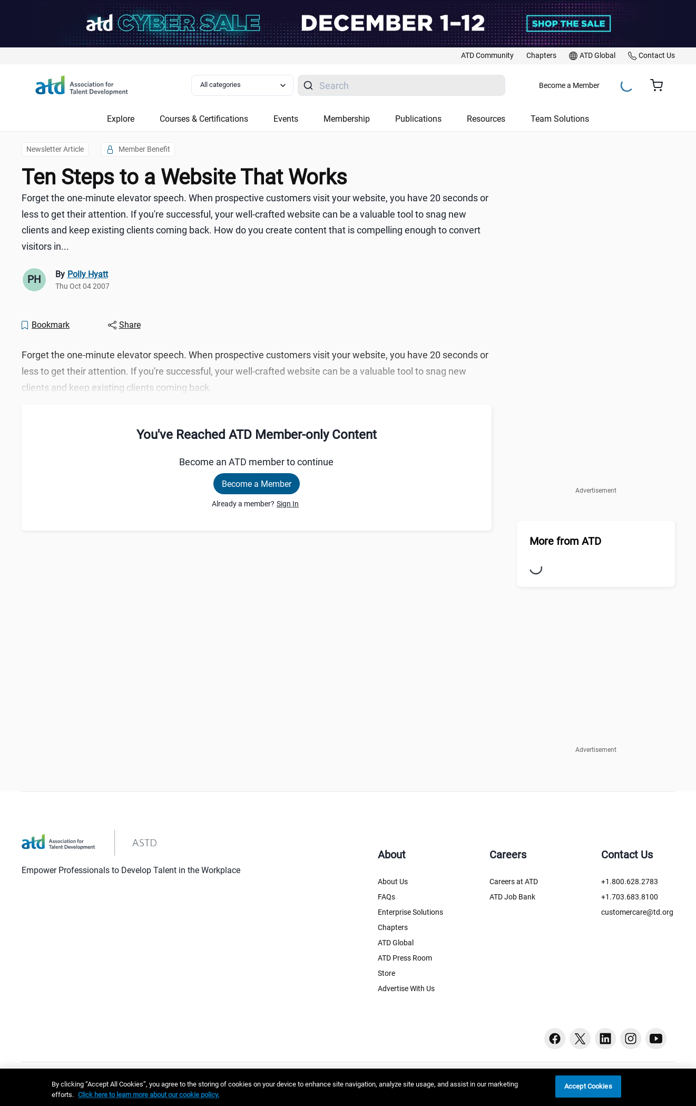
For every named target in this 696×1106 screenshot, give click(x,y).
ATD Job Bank (512, 897)
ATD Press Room (405, 958)
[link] (487, 55)
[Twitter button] (580, 1038)
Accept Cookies (588, 1086)
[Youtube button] (655, 1038)
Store (386, 973)
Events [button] (285, 119)
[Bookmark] (45, 325)
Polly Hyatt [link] (87, 274)
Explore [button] (120, 119)
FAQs (386, 897)
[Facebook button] (554, 1038)
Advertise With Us (406, 988)
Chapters (393, 927)
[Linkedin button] (605, 1038)
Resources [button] (486, 119)
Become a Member (569, 85)
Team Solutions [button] (560, 119)
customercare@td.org (637, 912)
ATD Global (396, 942)
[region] (348, 1087)
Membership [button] (347, 119)
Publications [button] (418, 119)
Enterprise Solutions (410, 912)
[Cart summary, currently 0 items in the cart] (660, 85)
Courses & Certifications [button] (204, 119)
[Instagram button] (630, 1038)
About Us (393, 881)
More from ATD (565, 541)
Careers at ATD (513, 881)
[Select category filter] (242, 85)
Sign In (288, 504)
